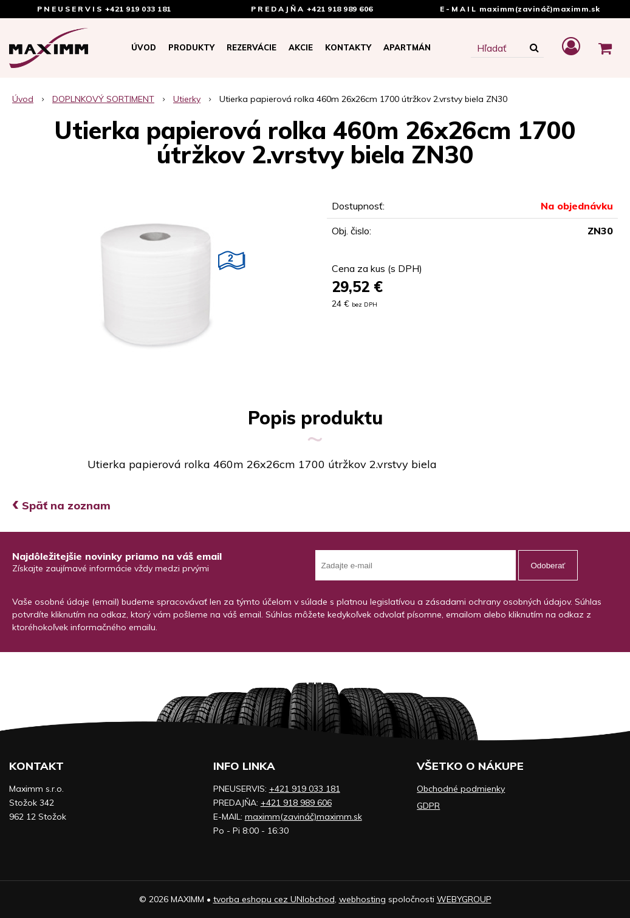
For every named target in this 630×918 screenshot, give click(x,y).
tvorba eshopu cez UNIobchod (274, 899)
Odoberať (548, 565)
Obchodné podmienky (461, 788)
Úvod (143, 47)
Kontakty (348, 47)
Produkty (191, 47)
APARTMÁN (407, 47)
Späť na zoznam (61, 505)
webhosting (362, 899)
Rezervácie (251, 47)
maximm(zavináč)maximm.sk (539, 8)
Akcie (301, 47)
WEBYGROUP (464, 899)
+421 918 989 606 (340, 8)
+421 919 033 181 (138, 8)
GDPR (428, 805)
